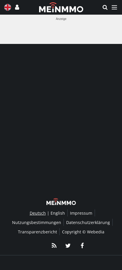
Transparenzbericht (37, 232)
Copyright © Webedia (83, 232)
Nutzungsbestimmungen (36, 223)
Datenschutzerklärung (88, 223)
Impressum (81, 213)
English (58, 213)
